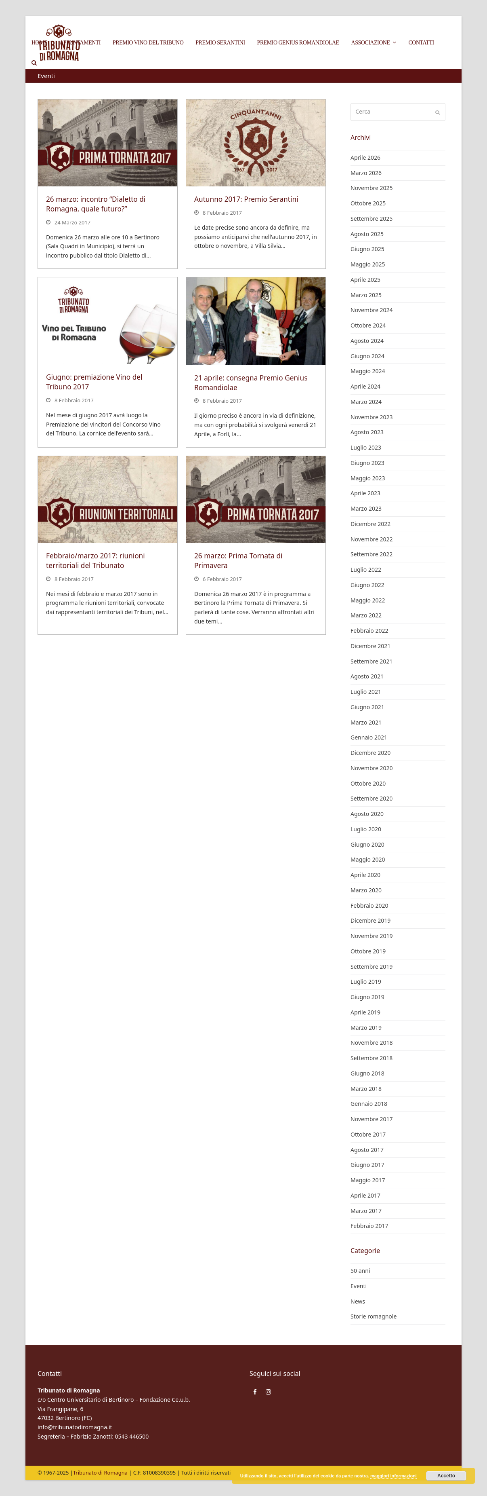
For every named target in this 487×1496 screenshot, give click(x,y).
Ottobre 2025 (368, 203)
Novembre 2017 (372, 1119)
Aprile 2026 (365, 157)
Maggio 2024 (368, 371)
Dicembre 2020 (370, 752)
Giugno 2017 (367, 1164)
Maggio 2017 (368, 1180)
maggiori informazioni (393, 1475)
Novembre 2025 (372, 188)
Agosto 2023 (367, 432)
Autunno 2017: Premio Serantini (246, 199)
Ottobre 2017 (368, 1134)
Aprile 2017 (365, 1195)
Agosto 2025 (367, 234)
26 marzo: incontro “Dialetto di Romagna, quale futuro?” (95, 203)
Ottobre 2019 (368, 951)
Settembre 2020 (372, 798)
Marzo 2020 (366, 890)
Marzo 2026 (366, 173)
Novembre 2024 (372, 310)
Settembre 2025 (372, 218)
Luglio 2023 (366, 447)
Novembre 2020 (372, 768)
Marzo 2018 (366, 1088)
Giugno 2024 (367, 356)
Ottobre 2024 (368, 325)
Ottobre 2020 (368, 783)
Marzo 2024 (366, 402)
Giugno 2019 (367, 997)
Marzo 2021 (366, 722)
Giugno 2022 (367, 585)
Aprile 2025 (365, 279)
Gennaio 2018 (369, 1103)
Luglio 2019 (366, 981)
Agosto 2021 (367, 676)
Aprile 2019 (365, 1012)
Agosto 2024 (367, 340)
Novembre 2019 (372, 936)
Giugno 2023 (367, 463)
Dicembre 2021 (370, 646)
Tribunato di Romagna (100, 1472)
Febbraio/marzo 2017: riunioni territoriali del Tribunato (95, 560)
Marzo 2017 (366, 1211)
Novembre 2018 (372, 1042)
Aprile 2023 (365, 493)
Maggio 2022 (368, 600)
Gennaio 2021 (369, 737)
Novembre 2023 (372, 417)
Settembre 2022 (372, 554)
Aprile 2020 (365, 875)
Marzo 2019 (366, 1027)
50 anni (360, 1270)
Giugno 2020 (367, 844)
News (358, 1301)
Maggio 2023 (368, 478)
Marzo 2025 (366, 295)
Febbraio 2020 (369, 905)
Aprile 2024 (365, 386)
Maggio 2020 (368, 859)
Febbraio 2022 (369, 630)
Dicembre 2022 (370, 524)
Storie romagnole (374, 1316)
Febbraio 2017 (369, 1226)
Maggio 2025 (368, 264)
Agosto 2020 (367, 814)
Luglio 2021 (366, 691)
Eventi (359, 1286)
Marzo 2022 (366, 615)
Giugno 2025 (367, 249)
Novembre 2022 (372, 539)
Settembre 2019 (372, 966)
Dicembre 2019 (370, 920)
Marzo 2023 (366, 508)
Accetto (446, 1476)
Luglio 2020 (366, 829)
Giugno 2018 (367, 1073)
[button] (34, 63)
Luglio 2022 (366, 569)
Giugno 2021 (367, 707)
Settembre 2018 (372, 1058)
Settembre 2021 (372, 661)
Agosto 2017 (367, 1150)
